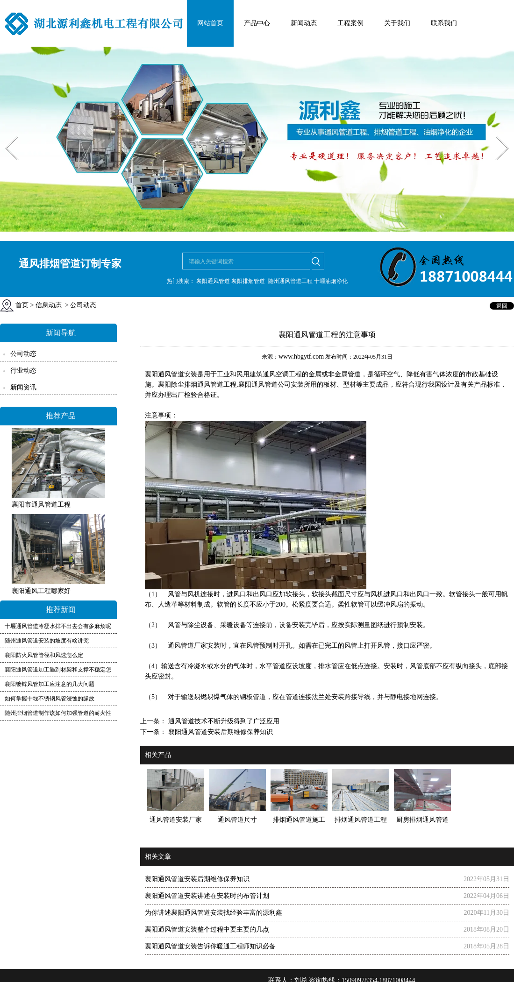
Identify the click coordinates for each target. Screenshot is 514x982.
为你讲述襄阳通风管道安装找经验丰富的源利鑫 (213, 912)
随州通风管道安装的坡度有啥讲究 (47, 640)
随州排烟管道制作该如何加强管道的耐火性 (58, 713)
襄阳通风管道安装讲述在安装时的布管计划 (207, 895)
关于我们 (397, 23)
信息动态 (49, 305)
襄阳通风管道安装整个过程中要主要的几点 (207, 929)
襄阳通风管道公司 (264, 384)
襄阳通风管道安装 (171, 374)
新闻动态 (304, 23)
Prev (6, 133)
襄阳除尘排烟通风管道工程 (197, 384)
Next (497, 133)
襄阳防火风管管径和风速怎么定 (44, 655)
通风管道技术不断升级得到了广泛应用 (222, 721)
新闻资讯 (23, 387)
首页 (22, 305)
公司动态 (23, 353)
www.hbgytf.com (301, 356)
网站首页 (210, 23)
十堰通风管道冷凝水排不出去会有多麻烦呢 (58, 626)
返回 (501, 306)
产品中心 (257, 23)
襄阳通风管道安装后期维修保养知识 (219, 731)
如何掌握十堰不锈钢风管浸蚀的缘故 (49, 698)
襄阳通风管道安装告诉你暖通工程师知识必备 (210, 946)
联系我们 (444, 23)
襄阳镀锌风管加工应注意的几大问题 (49, 684)
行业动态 (23, 370)
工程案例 (350, 23)
